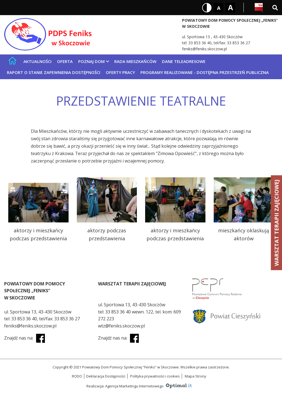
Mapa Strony (195, 376)
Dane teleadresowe (183, 61)
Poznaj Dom (91, 61)
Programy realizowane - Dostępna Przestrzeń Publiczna (204, 72)
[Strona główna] (12, 60)
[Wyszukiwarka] (275, 7)
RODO (77, 376)
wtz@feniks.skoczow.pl (121, 326)
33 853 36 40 (200, 42)
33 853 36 (115, 312)
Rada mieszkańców (135, 61)
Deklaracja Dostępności (105, 376)
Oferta (65, 61)
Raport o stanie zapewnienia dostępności (53, 72)
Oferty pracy (120, 72)
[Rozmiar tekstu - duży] (230, 7)
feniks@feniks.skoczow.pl (204, 48)
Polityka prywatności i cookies (155, 376)
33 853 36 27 (238, 42)
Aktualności (37, 61)
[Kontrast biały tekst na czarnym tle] (207, 7)
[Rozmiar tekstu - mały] (218, 7)
